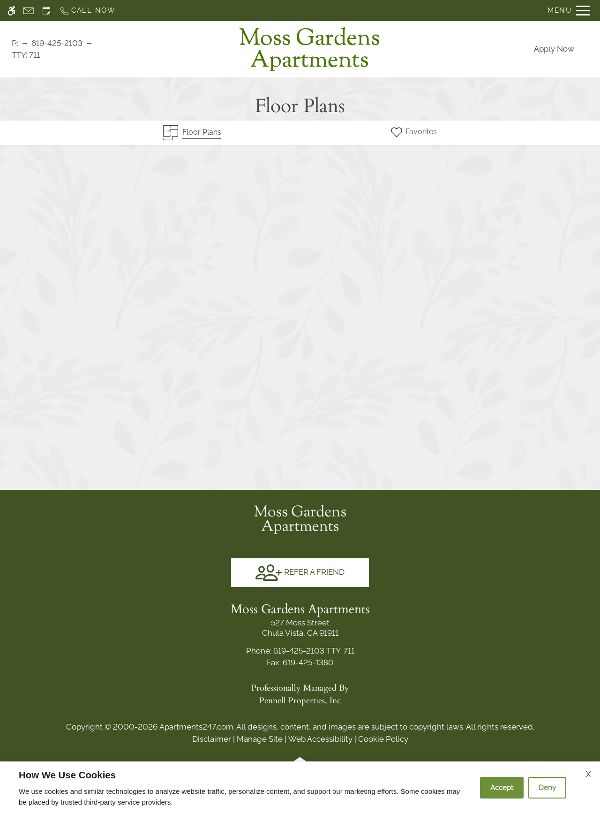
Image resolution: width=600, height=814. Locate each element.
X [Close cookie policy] (588, 774)
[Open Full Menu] (568, 10)
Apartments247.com (196, 726)
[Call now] (87, 10)
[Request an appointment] (46, 10)
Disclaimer (211, 739)
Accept (501, 788)
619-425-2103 (57, 43)
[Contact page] (28, 10)
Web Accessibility (320, 739)
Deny (547, 788)
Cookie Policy (383, 739)
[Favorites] (413, 133)
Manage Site (260, 739)
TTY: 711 (300, 650)
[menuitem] (554, 48)
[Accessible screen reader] (11, 10)
